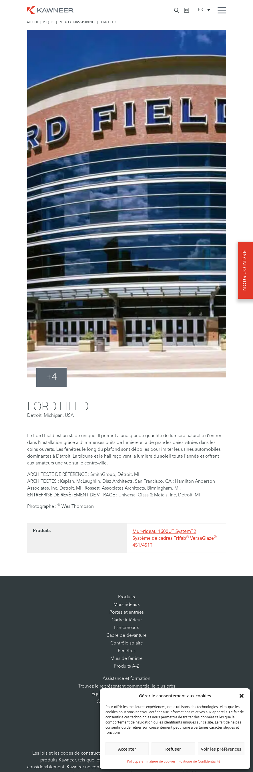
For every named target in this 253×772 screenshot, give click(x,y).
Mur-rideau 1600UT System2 (164, 531)
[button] (241, 695)
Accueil (33, 22)
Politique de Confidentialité (199, 761)
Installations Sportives (77, 22)
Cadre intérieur (126, 620)
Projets (48, 22)
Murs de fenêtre (126, 658)
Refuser (173, 749)
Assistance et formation (126, 678)
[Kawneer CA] (186, 10)
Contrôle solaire (126, 643)
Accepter (127, 749)
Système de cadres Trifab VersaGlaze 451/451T (175, 541)
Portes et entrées (126, 612)
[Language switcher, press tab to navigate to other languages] (204, 10)
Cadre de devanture (126, 635)
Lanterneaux (126, 628)
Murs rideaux (126, 605)
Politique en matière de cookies (151, 761)
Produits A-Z (126, 666)
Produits (126, 597)
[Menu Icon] (223, 11)
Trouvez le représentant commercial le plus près (126, 686)
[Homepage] (50, 9)
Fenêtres (127, 651)
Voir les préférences (221, 749)
